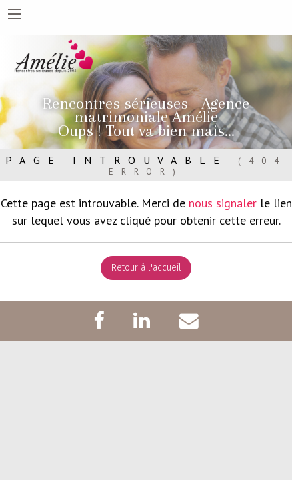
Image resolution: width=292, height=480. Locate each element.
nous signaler (223, 203)
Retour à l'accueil (146, 267)
